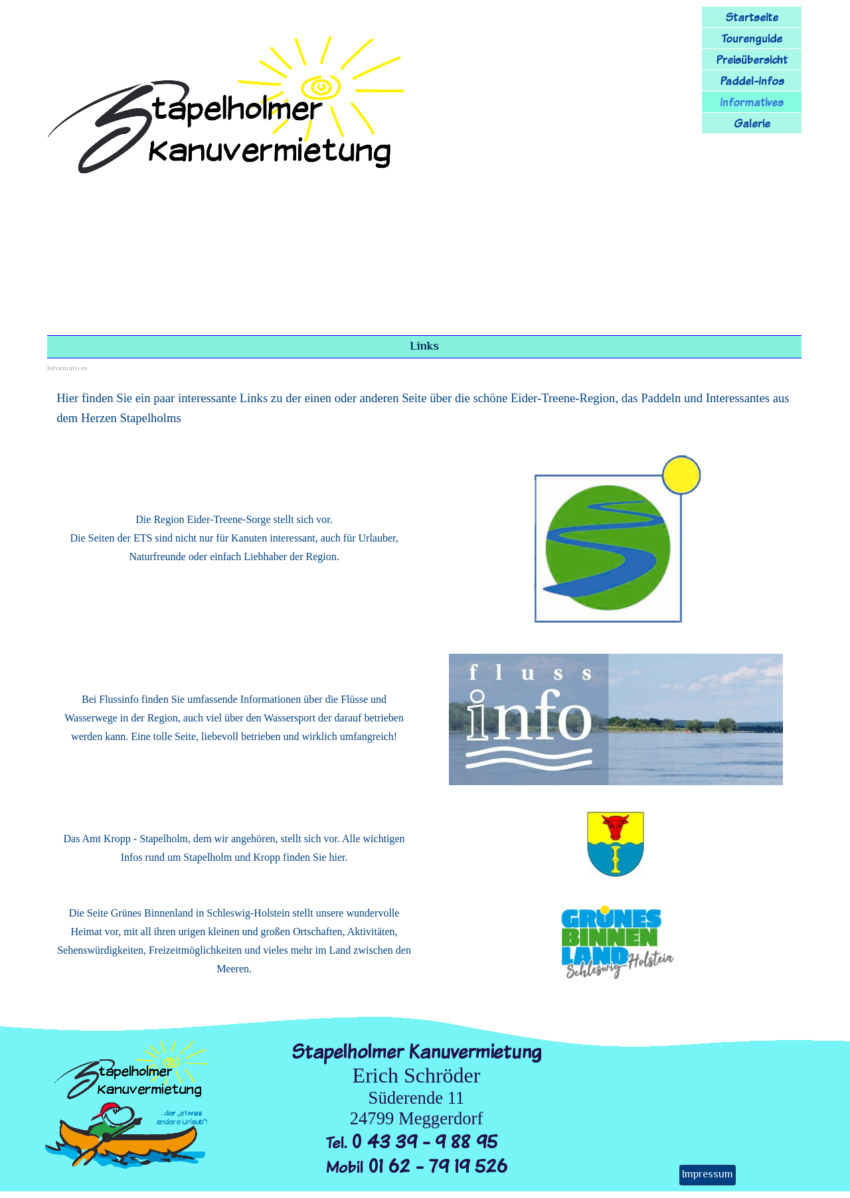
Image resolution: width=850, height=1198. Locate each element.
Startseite (752, 17)
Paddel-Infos (752, 80)
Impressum (707, 1175)
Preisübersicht (752, 59)
